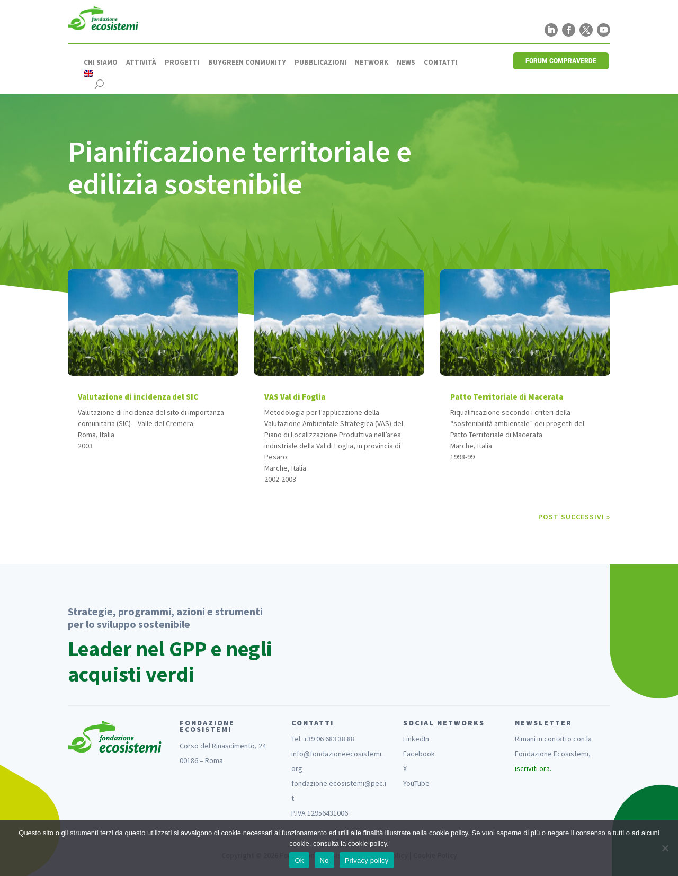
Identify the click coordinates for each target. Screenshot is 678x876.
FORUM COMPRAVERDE (560, 61)
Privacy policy (367, 860)
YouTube (416, 783)
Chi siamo (101, 62)
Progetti (182, 62)
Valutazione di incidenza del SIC (138, 397)
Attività (141, 62)
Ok (299, 860)
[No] (664, 848)
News (406, 62)
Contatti (441, 62)
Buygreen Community (247, 62)
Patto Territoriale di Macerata (506, 397)
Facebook (419, 753)
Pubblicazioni (320, 62)
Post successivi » (574, 516)
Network (371, 62)
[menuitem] (88, 73)
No (324, 860)
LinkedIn (416, 739)
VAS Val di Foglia (294, 397)
